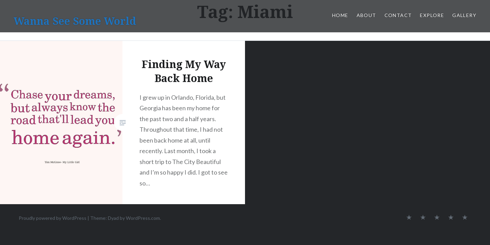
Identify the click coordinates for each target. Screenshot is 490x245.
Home (340, 15)
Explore (432, 15)
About (366, 15)
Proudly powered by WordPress (52, 218)
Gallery (464, 15)
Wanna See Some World (75, 21)
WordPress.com (143, 218)
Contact (398, 15)
